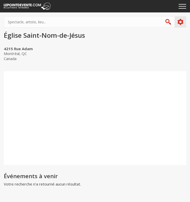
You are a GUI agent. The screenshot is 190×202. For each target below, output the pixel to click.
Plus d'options (180, 22)
